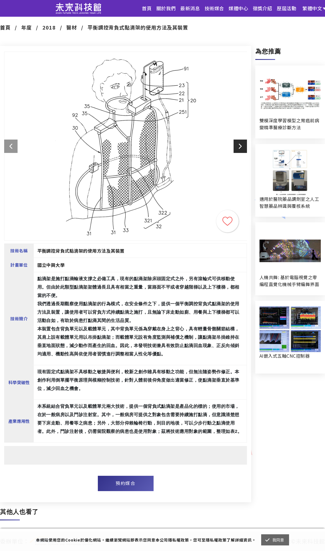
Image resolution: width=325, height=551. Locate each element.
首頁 (147, 8)
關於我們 (166, 8)
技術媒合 (214, 8)
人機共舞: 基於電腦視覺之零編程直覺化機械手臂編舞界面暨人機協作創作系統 (289, 281)
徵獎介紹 (262, 8)
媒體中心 (238, 8)
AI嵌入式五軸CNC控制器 (284, 355)
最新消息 (190, 8)
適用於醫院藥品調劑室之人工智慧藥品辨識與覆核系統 (289, 202)
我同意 (278, 540)
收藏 (227, 221)
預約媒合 (125, 483)
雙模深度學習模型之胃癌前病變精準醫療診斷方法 (289, 124)
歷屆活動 (286, 8)
